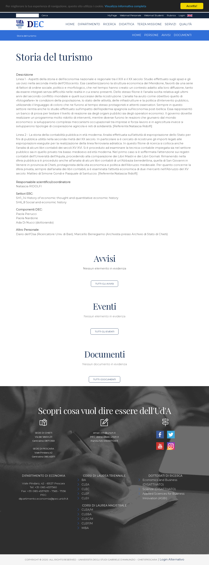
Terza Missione (149, 24)
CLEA (85, 484)
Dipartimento (89, 24)
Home (70, 24)
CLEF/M (87, 523)
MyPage (112, 15)
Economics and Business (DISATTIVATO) (160, 482)
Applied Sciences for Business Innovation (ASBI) (163, 496)
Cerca (45, 15)
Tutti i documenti (104, 379)
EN (190, 15)
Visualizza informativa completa (125, 6)
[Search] (27, 15)
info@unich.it (108, 432)
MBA (85, 528)
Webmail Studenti (154, 15)
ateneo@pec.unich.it (107, 436)
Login (182, 15)
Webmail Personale (130, 15)
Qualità (185, 24)
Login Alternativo (172, 559)
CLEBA (87, 514)
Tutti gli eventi (104, 331)
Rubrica (171, 15)
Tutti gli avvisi (104, 283)
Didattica (126, 24)
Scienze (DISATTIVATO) (159, 489)
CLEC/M (87, 519)
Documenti (183, 35)
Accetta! (192, 6)
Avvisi (166, 35)
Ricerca (109, 24)
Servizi (170, 24)
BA (84, 480)
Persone (151, 35)
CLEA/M (87, 509)
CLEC (85, 489)
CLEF (85, 493)
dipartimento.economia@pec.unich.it (43, 498)
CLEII (85, 498)
